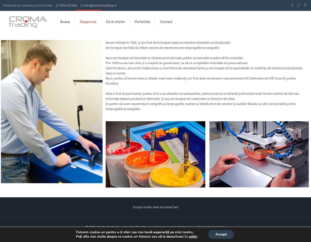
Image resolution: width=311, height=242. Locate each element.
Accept (221, 234)
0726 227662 (68, 5)
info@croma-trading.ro (101, 5)
